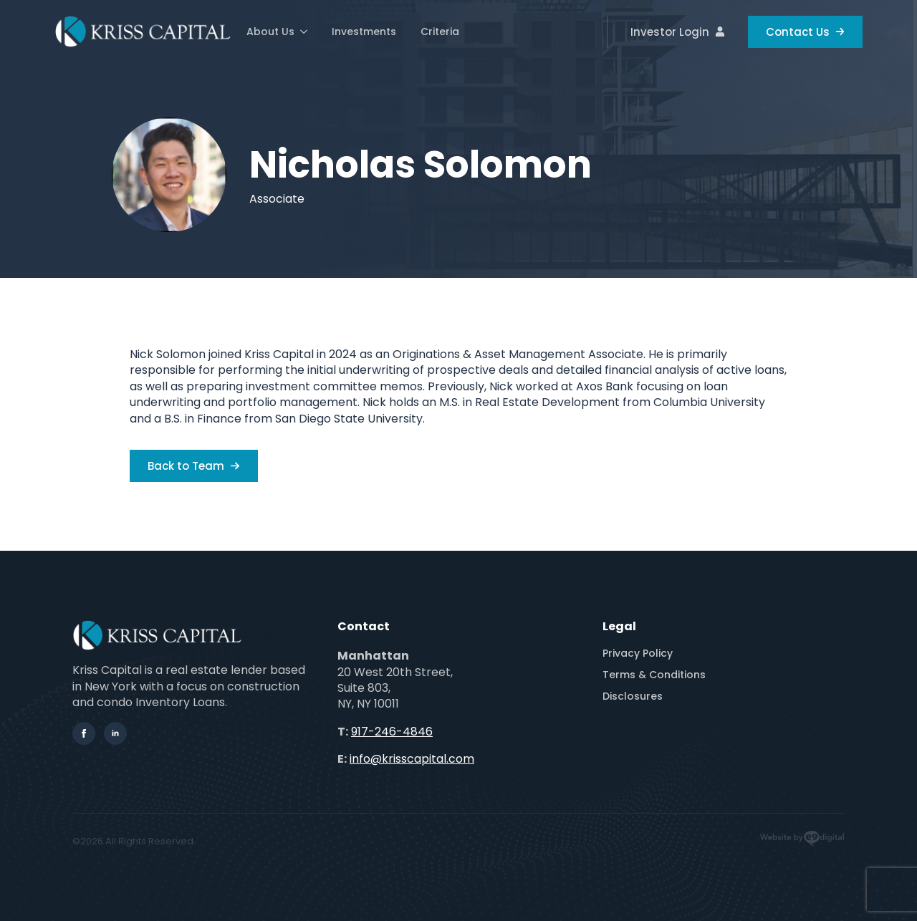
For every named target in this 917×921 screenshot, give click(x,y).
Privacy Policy (637, 653)
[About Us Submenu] (303, 31)
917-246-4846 (392, 731)
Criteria (440, 31)
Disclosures (632, 696)
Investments (364, 31)
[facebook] (83, 733)
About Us (270, 31)
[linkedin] (115, 733)
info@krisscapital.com (412, 759)
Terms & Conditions (654, 675)
